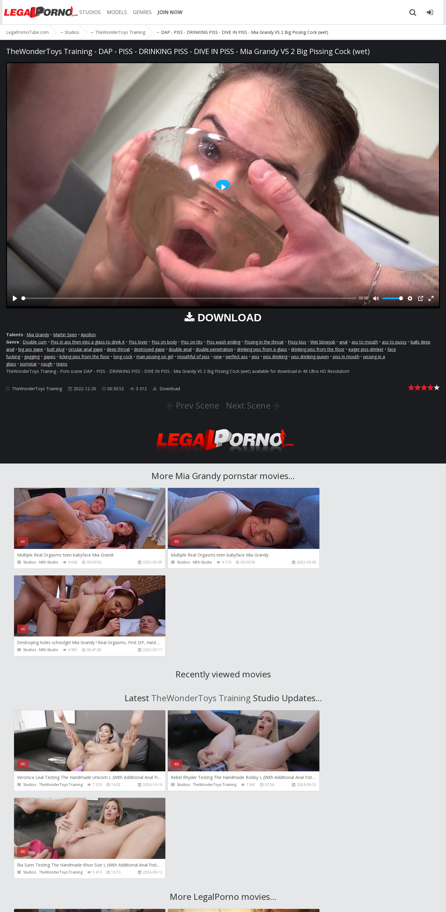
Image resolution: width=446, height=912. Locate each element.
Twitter (180, 883)
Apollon (88, 334)
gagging (32, 356)
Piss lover (138, 342)
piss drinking (275, 356)
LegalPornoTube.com (40, 12)
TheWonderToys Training (37, 388)
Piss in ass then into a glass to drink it (88, 342)
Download (166, 388)
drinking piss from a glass (262, 349)
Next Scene (249, 405)
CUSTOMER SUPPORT (92, 883)
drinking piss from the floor (317, 349)
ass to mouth (364, 342)
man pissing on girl (154, 356)
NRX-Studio (48, 562)
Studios (29, 562)
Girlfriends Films (53, 809)
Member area (48, 883)
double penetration (214, 349)
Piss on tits (192, 342)
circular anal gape (85, 349)
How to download (142, 883)
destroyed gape (149, 349)
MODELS (117, 12)
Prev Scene (196, 405)
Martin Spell (189, 809)
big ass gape (30, 349)
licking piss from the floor (84, 356)
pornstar (28, 364)
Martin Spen (65, 334)
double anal (180, 349)
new (218, 356)
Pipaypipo (327, 809)
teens (61, 364)
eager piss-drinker (365, 349)
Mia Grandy (38, 334)
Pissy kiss (297, 342)
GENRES (142, 12)
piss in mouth (346, 356)
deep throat (118, 349)
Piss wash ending (223, 342)
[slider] (188, 298)
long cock (122, 356)
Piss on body (164, 342)
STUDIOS (90, 12)
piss (255, 356)
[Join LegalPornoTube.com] (432, 12)
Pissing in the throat (264, 342)
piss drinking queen (310, 356)
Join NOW (16, 883)
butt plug (55, 349)
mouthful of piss (193, 356)
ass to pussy (394, 342)
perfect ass (237, 356)
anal (343, 342)
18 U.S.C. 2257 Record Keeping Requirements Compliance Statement (210, 901)
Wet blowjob (322, 342)
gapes (50, 356)
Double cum (35, 342)
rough (46, 364)
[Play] (15, 298)
